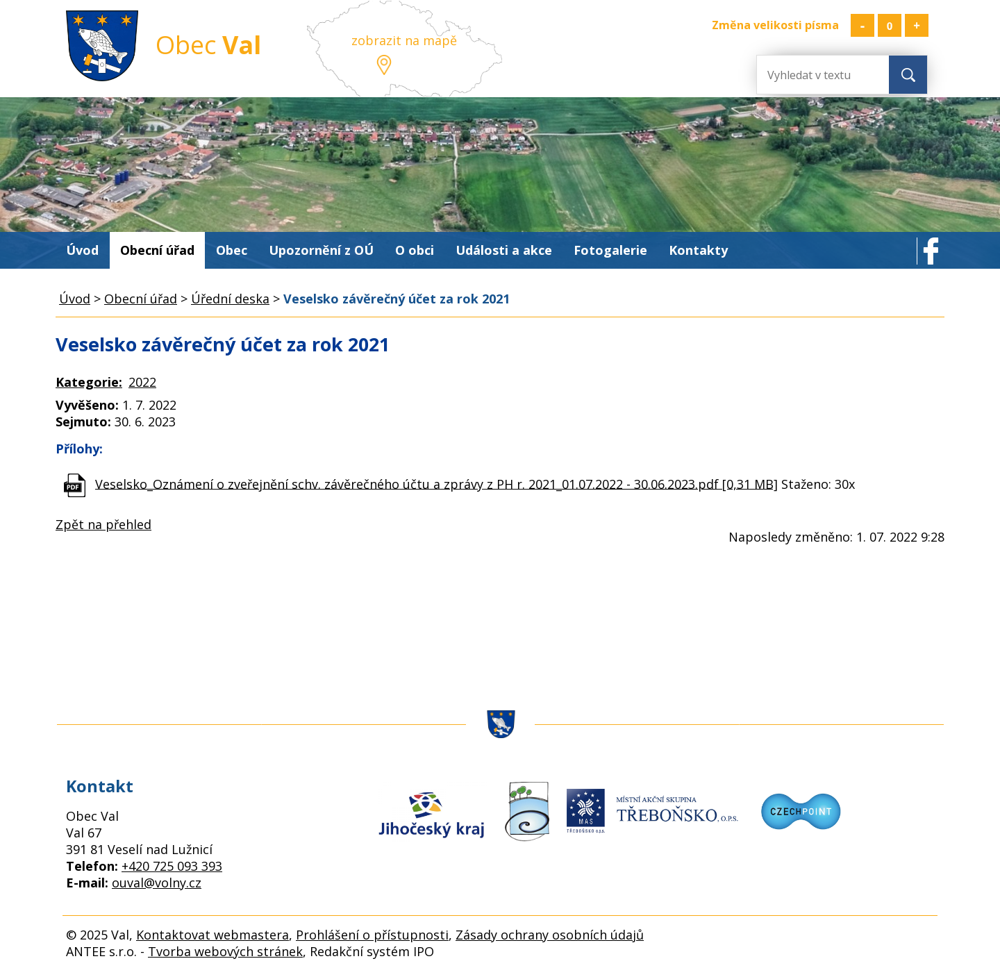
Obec (231, 250)
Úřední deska (230, 298)
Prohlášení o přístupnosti (372, 934)
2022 (142, 382)
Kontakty (698, 250)
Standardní (889, 25)
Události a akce (504, 250)
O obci (414, 250)
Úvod (82, 250)
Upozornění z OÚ (321, 250)
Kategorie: (89, 382)
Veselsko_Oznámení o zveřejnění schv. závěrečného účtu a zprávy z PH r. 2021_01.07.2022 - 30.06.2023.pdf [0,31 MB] (436, 483)
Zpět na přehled (103, 524)
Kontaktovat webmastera (212, 934)
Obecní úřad (157, 250)
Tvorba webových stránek (225, 951)
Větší (916, 25)
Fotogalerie (610, 250)
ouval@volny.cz (156, 882)
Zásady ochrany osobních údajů (550, 934)
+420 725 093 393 (172, 866)
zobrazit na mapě (404, 40)
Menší (862, 25)
